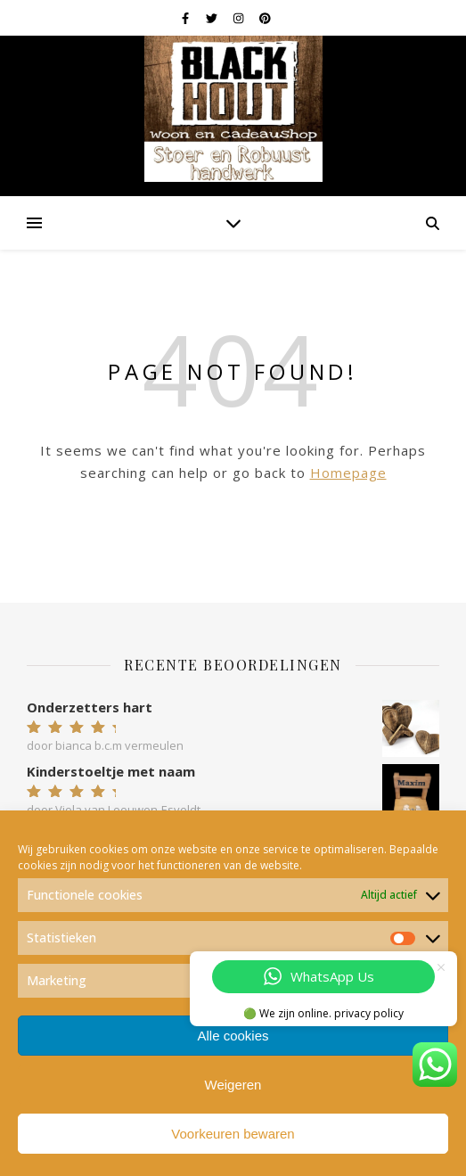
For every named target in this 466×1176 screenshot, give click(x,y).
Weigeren (233, 1084)
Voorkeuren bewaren (232, 1133)
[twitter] (213, 18)
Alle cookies (232, 1035)
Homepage (348, 472)
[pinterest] (265, 18)
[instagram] (239, 18)
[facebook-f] (187, 18)
